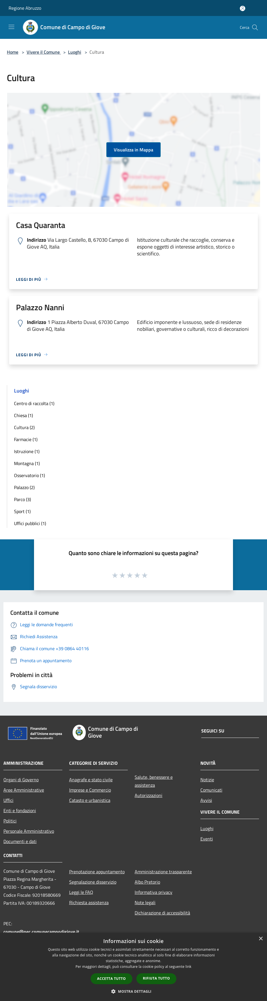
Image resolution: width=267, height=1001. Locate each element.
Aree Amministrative (23, 789)
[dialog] (133, 967)
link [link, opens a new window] (189, 966)
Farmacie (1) (25, 439)
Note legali (145, 902)
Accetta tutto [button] (111, 978)
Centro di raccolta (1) (34, 403)
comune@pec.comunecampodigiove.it (41, 931)
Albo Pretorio (147, 881)
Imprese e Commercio (90, 789)
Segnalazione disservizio (92, 881)
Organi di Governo (21, 779)
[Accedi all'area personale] (242, 8)
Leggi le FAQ (81, 892)
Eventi (206, 838)
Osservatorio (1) (29, 475)
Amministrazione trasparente (163, 871)
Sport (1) (22, 511)
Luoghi (74, 52)
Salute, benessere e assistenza (154, 781)
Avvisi (206, 800)
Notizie (207, 779)
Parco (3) (22, 499)
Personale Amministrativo (28, 831)
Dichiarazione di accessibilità (162, 912)
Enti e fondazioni (19, 810)
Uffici (8, 800)
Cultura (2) (24, 427)
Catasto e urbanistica (89, 800)
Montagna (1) (27, 463)
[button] (133, 991)
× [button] (260, 939)
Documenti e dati (20, 841)
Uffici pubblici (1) (30, 523)
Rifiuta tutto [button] (156, 978)
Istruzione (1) (26, 451)
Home (12, 52)
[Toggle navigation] (11, 26)
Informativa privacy (153, 892)
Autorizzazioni (148, 795)
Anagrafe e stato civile (91, 779)
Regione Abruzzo (25, 8)
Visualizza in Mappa (133, 149)
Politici (10, 820)
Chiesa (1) (23, 415)
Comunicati (211, 789)
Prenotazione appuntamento (97, 871)
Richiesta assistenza (89, 902)
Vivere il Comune (44, 52)
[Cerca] (255, 27)
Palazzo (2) (24, 487)
